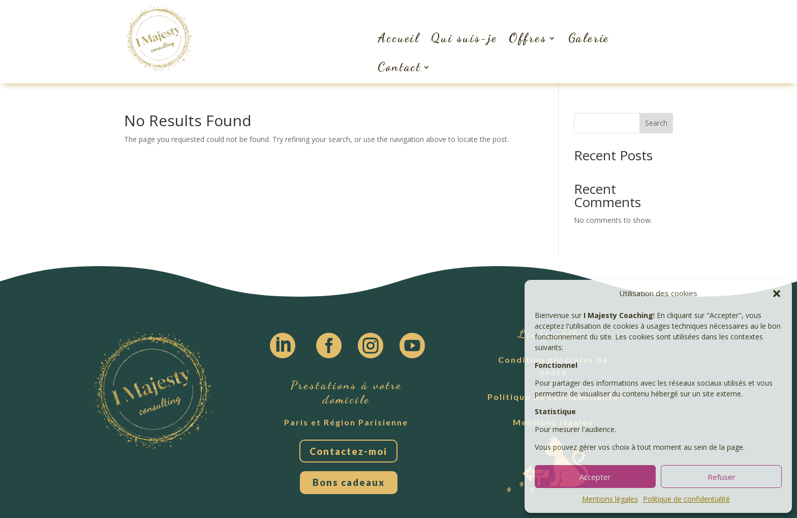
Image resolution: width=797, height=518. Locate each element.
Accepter (595, 477)
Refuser (721, 477)
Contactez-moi (348, 451)
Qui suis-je (464, 38)
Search (656, 123)
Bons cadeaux (349, 482)
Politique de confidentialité (686, 499)
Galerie (589, 38)
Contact (399, 67)
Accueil (399, 38)
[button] (777, 294)
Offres (528, 38)
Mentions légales (610, 499)
